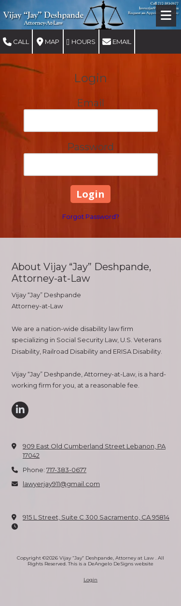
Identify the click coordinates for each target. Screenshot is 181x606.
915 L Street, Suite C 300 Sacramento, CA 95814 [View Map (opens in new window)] (96, 517)
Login (90, 580)
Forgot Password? (90, 216)
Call (16, 42)
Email (116, 42)
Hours (81, 42)
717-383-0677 (66, 470)
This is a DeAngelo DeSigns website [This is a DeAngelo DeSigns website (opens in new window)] (110, 564)
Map (48, 42)
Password (90, 147)
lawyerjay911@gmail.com (61, 484)
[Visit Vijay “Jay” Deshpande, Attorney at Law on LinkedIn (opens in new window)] (20, 410)
